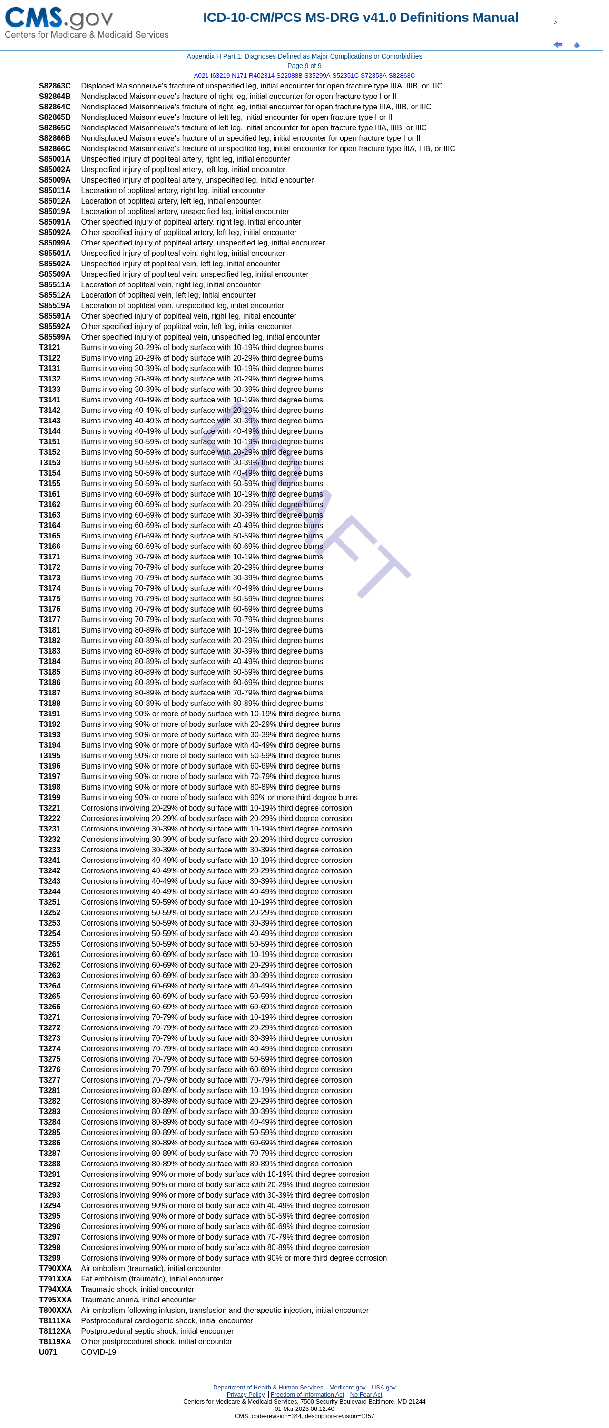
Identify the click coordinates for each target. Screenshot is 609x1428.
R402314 (262, 75)
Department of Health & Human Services (268, 1387)
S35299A (317, 75)
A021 (201, 75)
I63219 (220, 75)
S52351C (346, 75)
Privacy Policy (246, 1394)
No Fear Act (366, 1394)
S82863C (402, 75)
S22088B (289, 75)
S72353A (374, 75)
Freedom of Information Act (307, 1394)
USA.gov (384, 1387)
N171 (239, 75)
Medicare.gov (347, 1387)
